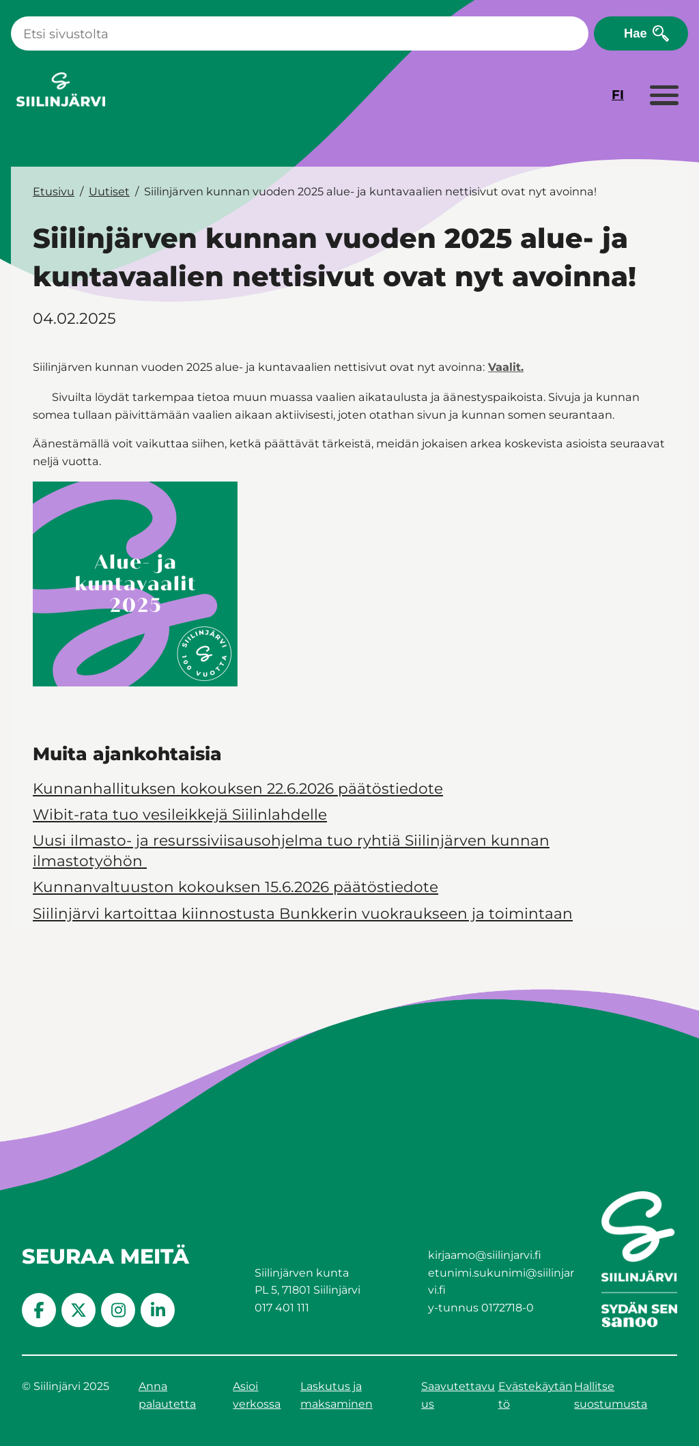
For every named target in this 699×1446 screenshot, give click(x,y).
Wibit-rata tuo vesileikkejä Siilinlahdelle (180, 814)
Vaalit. (506, 367)
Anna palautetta (167, 1395)
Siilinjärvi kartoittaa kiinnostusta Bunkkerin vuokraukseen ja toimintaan (303, 913)
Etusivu (53, 191)
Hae (635, 33)
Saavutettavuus (458, 1395)
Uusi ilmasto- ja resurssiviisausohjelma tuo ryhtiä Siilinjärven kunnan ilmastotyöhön (291, 850)
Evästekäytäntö (535, 1395)
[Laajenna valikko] (663, 96)
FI (618, 94)
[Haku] (299, 33)
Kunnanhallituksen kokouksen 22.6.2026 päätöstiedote (238, 788)
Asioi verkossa (257, 1395)
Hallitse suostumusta (610, 1395)
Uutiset (109, 191)
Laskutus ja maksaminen (336, 1395)
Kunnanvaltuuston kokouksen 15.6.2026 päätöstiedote (235, 886)
